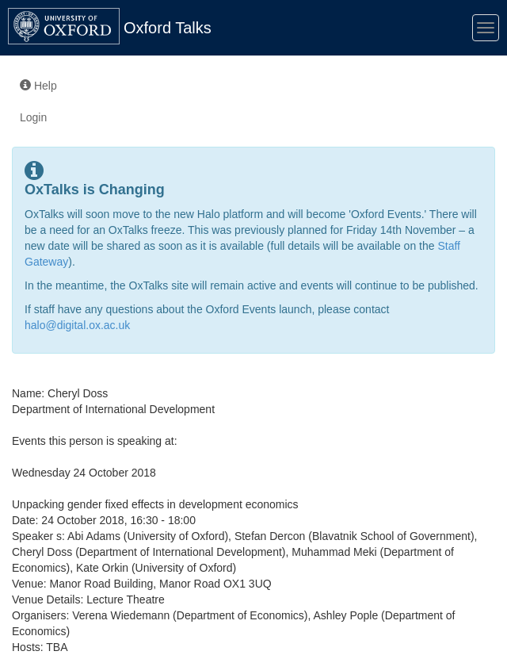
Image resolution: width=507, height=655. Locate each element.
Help (38, 85)
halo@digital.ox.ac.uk (77, 325)
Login (33, 117)
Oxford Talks (168, 27)
